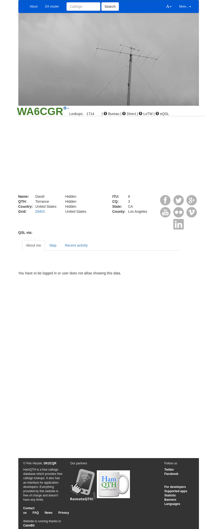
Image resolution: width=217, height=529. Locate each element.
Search (110, 7)
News (48, 512)
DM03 (40, 211)
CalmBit (29, 525)
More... (185, 6)
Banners (170, 499)
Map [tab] (52, 245)
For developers (175, 487)
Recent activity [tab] (76, 245)
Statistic (170, 495)
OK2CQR (49, 463)
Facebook (171, 474)
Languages (172, 504)
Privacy (63, 512)
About (34, 6)
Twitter (169, 469)
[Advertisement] (109, 156)
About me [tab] (33, 245)
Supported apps (175, 491)
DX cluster (52, 6)
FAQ (36, 512)
